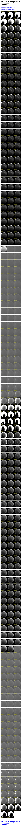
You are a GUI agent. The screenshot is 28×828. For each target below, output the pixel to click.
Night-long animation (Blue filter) (8, 7)
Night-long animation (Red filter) (8, 9)
